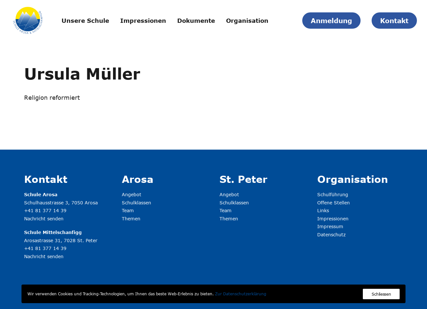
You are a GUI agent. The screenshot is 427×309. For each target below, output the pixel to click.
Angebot (131, 194)
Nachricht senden (44, 218)
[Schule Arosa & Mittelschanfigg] (27, 20)
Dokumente (196, 20)
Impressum (330, 226)
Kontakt (45, 179)
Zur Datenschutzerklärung (240, 293)
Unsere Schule (85, 20)
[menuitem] (85, 20)
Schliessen (381, 294)
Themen (131, 218)
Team (128, 210)
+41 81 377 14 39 (45, 210)
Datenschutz (331, 234)
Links (323, 210)
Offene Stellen (333, 202)
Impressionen (143, 20)
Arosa (137, 179)
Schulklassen (136, 202)
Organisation (247, 20)
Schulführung (332, 194)
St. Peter (243, 179)
